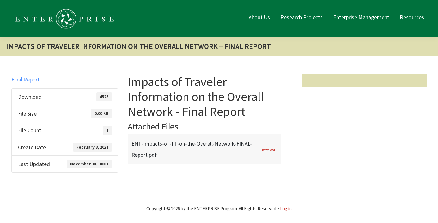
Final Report (25, 79)
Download (268, 150)
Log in (286, 209)
